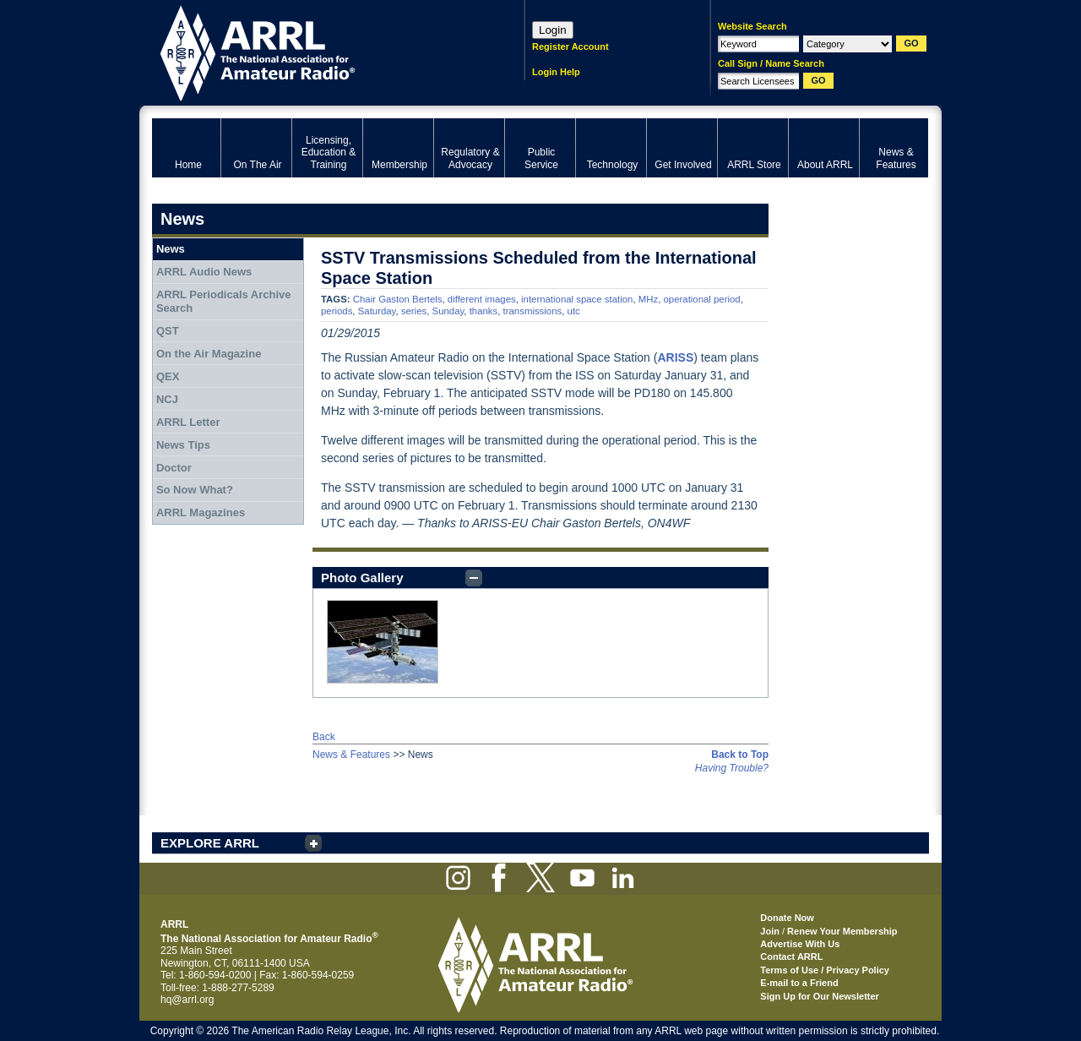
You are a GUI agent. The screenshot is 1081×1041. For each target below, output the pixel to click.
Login (553, 30)
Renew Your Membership (842, 931)
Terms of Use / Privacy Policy (824, 970)
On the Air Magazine (208, 353)
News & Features (351, 754)
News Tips (183, 445)
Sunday (448, 311)
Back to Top (740, 754)
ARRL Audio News (204, 271)
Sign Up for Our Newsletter (819, 996)
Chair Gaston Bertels (398, 299)
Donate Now (787, 918)
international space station (577, 299)
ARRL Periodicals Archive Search (223, 301)
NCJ (167, 399)
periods (336, 311)
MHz (648, 299)
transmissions (532, 311)
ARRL (316, 51)
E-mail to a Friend (799, 983)
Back (323, 737)
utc (574, 311)
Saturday (377, 311)
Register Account (570, 46)
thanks (484, 311)
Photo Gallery (362, 577)
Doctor (174, 467)
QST (167, 330)
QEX (167, 376)
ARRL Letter (188, 422)
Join (770, 931)
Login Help (556, 72)
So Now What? (194, 489)
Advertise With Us (799, 944)
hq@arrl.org (187, 1000)
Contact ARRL (791, 956)
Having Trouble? (732, 768)
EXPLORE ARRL (209, 843)
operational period (702, 299)
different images (482, 299)
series (413, 311)
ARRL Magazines (200, 512)
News (170, 249)
